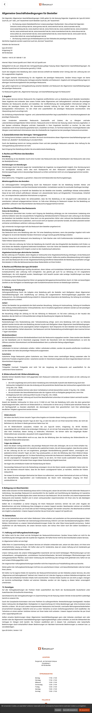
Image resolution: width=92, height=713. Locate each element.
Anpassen (58, 710)
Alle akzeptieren (84, 710)
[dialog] (46, 708)
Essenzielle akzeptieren (70, 710)
